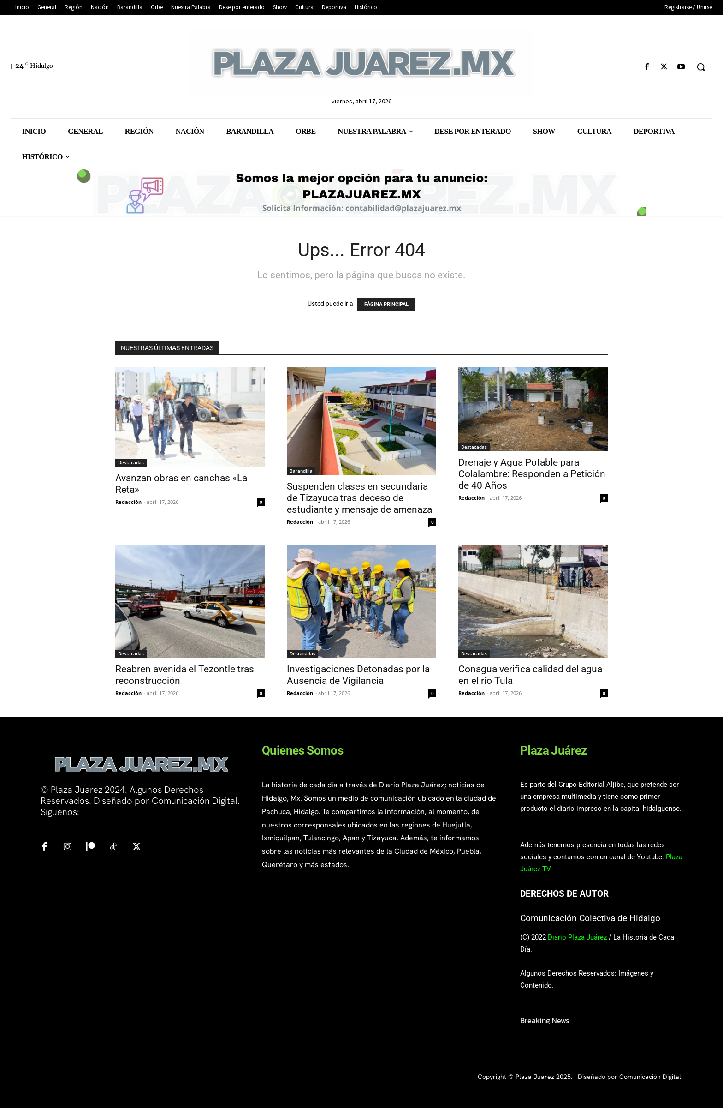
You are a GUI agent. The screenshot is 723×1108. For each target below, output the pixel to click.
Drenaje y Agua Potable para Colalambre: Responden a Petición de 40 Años (531, 474)
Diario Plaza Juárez (577, 937)
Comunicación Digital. (650, 1076)
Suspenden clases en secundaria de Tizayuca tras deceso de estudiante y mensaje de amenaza (359, 498)
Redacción (128, 501)
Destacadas (131, 462)
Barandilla (301, 470)
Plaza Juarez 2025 (543, 1076)
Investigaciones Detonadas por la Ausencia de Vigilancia (358, 675)
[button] (701, 67)
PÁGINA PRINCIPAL (386, 304)
